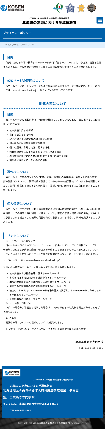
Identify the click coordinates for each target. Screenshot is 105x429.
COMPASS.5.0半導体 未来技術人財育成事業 (53, 379)
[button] (100, 20)
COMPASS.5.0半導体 (49, 18)
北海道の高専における (49, 22)
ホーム (6, 44)
